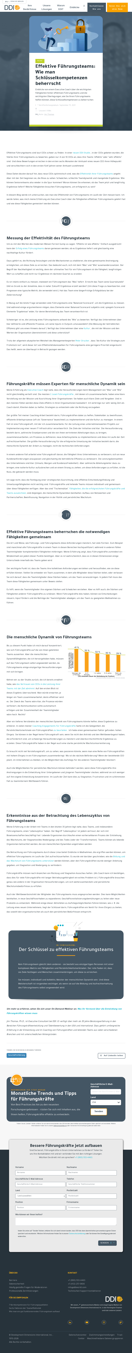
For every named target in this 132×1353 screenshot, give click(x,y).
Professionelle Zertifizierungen (23, 1291)
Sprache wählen (17, 1)
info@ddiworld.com (77, 1288)
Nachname (72, 1167)
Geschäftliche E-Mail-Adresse (101, 1085)
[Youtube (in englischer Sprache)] (87, 1322)
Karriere (13, 1280)
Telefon (70, 1179)
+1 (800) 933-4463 (83, 1158)
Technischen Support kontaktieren (84, 1291)
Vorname (19, 1167)
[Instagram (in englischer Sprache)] (104, 1322)
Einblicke (74, 7)
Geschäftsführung (16, 1055)
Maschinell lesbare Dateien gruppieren (105, 1339)
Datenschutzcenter (78, 1335)
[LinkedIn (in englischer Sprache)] (70, 1322)
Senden (99, 1111)
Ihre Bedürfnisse (29, 7)
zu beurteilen (60, 730)
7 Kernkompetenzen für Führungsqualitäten (28, 1305)
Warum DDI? (61, 7)
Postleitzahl (72, 1191)
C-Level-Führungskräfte (61, 394)
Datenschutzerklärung (60, 1126)
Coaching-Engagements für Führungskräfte (54, 726)
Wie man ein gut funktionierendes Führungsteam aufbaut (34, 1312)
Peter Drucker (82, 341)
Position (19, 1202)
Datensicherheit (16, 1284)
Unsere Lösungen (47, 7)
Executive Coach (35, 390)
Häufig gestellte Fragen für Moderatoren (28, 1288)
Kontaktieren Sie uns (97, 7)
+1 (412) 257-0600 (76, 1284)
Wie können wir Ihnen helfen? (28, 1215)
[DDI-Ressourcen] (121, 1322)
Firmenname (72, 1202)
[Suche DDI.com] (84, 7)
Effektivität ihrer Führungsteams (96, 174)
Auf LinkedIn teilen (111, 1055)
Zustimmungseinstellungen (101, 1335)
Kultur (87, 329)
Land (93, 1097)
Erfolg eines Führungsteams (30, 249)
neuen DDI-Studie (81, 153)
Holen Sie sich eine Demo (117, 7)
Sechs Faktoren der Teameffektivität (25, 1308)
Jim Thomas (49, 115)
